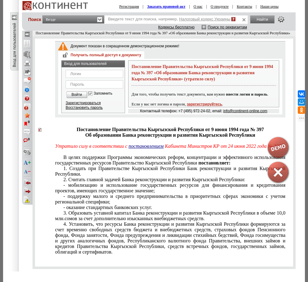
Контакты (244, 6)
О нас (197, 6)
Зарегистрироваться (83, 103)
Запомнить (103, 94)
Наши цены (269, 6)
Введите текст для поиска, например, (169, 19)
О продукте (219, 6)
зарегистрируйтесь (204, 104)
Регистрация (129, 6)
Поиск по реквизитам (227, 27)
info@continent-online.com (245, 111)
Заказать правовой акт (166, 6)
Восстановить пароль (84, 107)
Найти (262, 19)
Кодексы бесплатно (176, 27)
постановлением (145, 146)
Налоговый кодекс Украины (205, 19)
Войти (77, 94)
